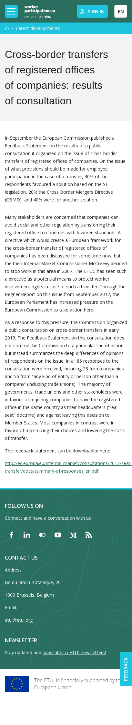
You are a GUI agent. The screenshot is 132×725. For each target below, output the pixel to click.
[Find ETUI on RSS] (88, 534)
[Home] (39, 11)
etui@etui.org (19, 620)
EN (121, 11)
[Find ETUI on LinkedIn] (26, 534)
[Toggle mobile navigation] (11, 11)
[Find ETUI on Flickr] (42, 534)
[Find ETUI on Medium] (73, 534)
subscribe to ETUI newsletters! (74, 652)
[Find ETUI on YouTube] (57, 534)
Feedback (126, 669)
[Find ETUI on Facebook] (11, 534)
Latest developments (38, 28)
